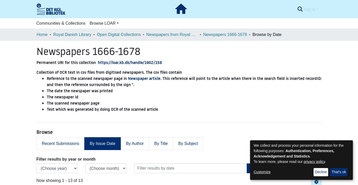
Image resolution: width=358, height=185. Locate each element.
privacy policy (314, 162)
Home (42, 34)
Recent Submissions (60, 143)
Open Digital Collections (119, 34)
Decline (321, 172)
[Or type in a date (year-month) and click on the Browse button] (190, 168)
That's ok (339, 172)
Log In (309, 9)
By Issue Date (102, 143)
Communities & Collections (61, 23)
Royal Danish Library (72, 34)
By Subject (188, 143)
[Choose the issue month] (105, 168)
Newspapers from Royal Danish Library (172, 34)
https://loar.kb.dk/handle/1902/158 (130, 62)
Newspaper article (144, 78)
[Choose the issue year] (57, 168)
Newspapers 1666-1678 (225, 34)
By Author (135, 143)
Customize (262, 172)
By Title (161, 143)
